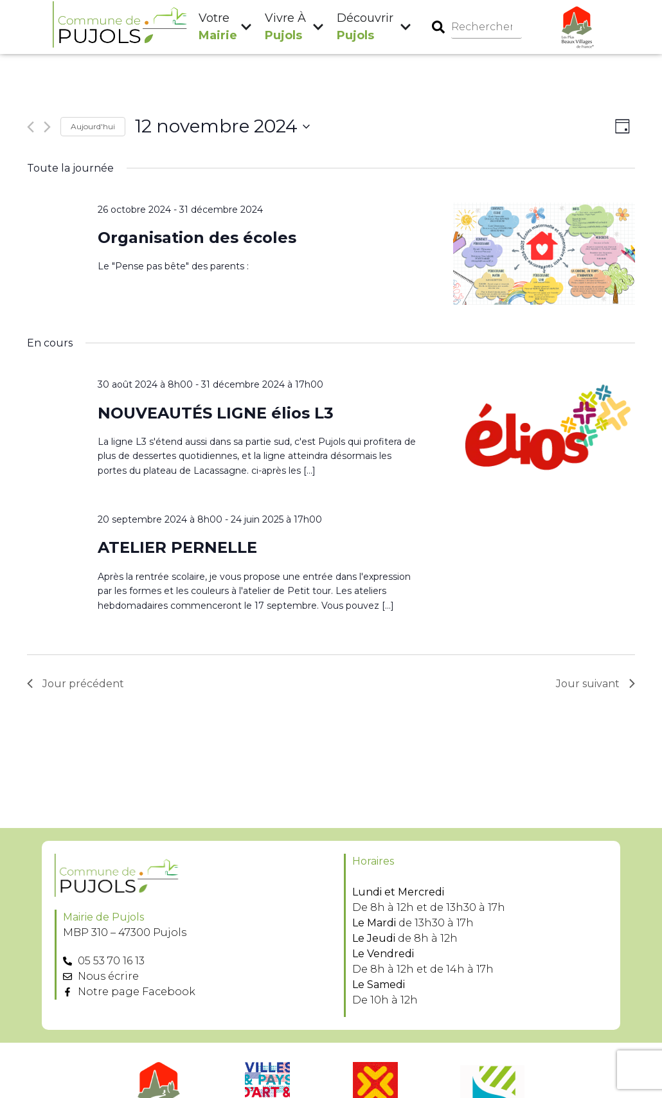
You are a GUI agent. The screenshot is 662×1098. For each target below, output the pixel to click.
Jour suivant (595, 684)
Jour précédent (75, 684)
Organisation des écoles (197, 237)
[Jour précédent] (30, 127)
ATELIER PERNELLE (177, 547)
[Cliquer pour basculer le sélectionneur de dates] (222, 127)
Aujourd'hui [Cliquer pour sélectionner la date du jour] (93, 126)
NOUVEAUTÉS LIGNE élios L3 (216, 413)
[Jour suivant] (47, 127)
